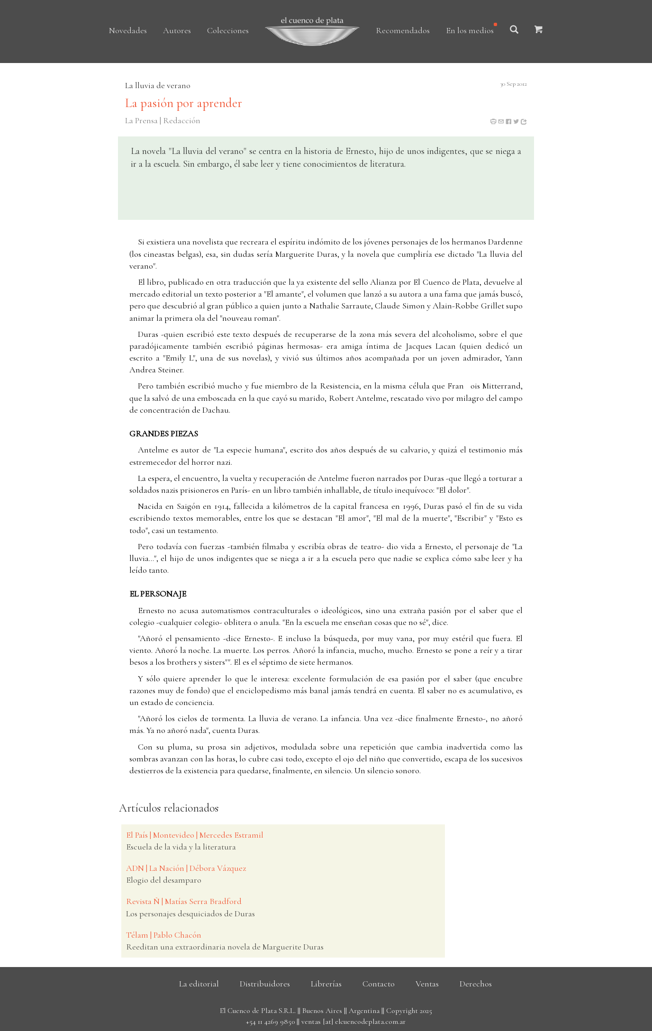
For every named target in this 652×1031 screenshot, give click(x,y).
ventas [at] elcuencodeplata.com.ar (353, 1021)
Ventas (427, 983)
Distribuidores (265, 983)
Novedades (128, 30)
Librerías (326, 983)
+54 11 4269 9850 (270, 1021)
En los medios (470, 30)
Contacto (378, 983)
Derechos (476, 983)
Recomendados (403, 30)
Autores (177, 30)
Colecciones (228, 30)
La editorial (199, 983)
